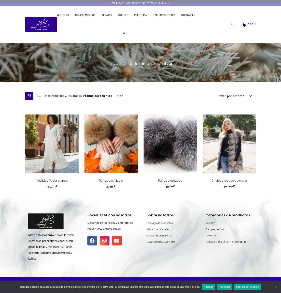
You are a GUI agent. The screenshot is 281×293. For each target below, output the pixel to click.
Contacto (188, 15)
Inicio (113, 63)
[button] (248, 24)
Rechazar (224, 286)
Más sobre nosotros (158, 229)
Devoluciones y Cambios (161, 241)
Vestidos (63, 15)
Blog (126, 33)
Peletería (140, 15)
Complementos (85, 15)
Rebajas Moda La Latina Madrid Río (226, 241)
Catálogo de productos (160, 223)
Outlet (123, 15)
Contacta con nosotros (159, 235)
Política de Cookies (247, 286)
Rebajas (107, 15)
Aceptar (208, 286)
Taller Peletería (164, 15)
